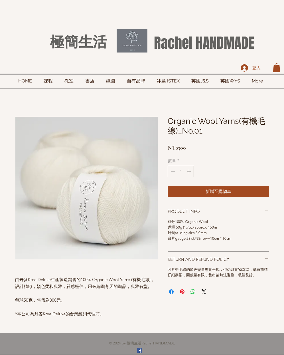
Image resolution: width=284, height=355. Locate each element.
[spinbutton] (181, 171)
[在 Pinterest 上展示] (182, 291)
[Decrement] (172, 171)
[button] (276, 67)
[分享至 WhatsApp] (193, 291)
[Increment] (189, 171)
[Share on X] (203, 291)
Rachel (173, 43)
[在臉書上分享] (171, 291)
